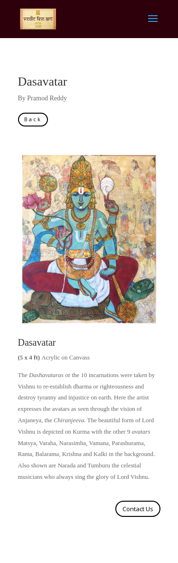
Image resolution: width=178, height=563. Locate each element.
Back (33, 119)
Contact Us (137, 509)
